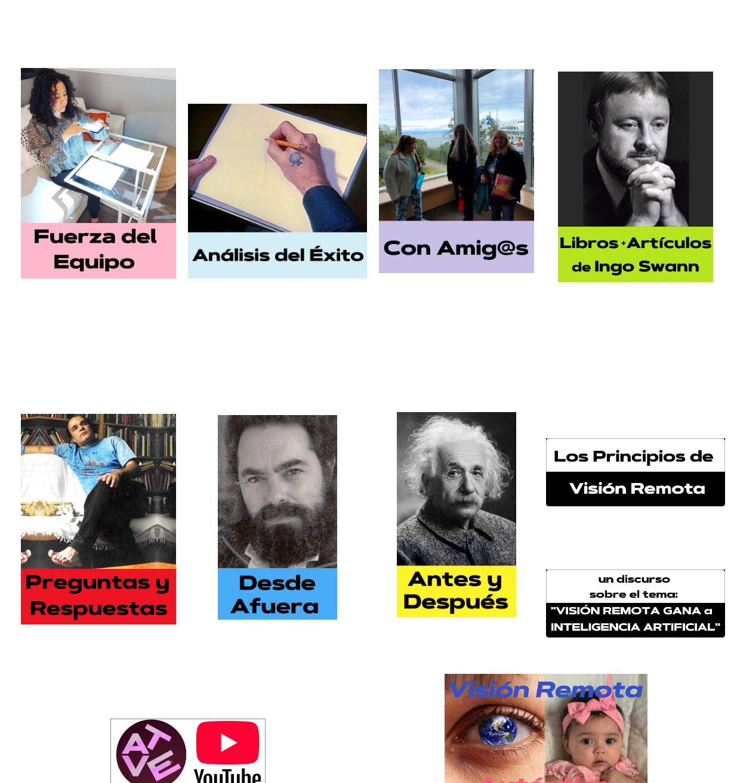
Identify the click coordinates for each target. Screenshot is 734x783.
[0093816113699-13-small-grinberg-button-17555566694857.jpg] (277, 517)
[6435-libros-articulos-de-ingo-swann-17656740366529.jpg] (635, 177)
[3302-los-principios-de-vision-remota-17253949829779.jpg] (635, 472)
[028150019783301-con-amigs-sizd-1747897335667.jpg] (456, 171)
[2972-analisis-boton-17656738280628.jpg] (277, 191)
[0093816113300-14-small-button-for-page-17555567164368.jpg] (456, 514)
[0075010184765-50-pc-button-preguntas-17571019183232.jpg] (98, 519)
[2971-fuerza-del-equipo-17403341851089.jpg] (98, 173)
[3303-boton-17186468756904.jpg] (635, 603)
